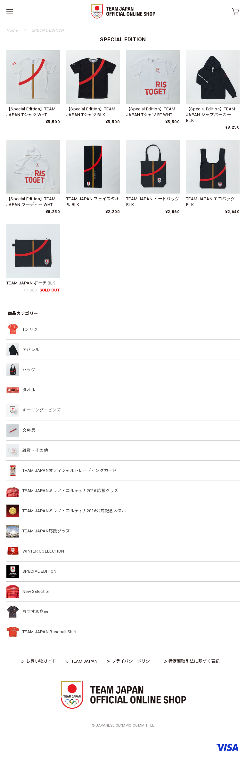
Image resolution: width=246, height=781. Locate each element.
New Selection (36, 591)
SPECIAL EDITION (39, 571)
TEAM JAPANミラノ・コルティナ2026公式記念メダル (74, 510)
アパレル (30, 349)
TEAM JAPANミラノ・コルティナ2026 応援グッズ (70, 490)
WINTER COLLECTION (43, 551)
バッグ (28, 369)
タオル (28, 389)
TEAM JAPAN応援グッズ (46, 531)
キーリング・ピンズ (41, 410)
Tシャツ (29, 329)
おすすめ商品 (35, 611)
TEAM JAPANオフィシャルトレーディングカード (69, 470)
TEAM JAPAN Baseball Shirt (49, 631)
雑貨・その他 (35, 450)
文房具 (28, 430)
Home (11, 30)
